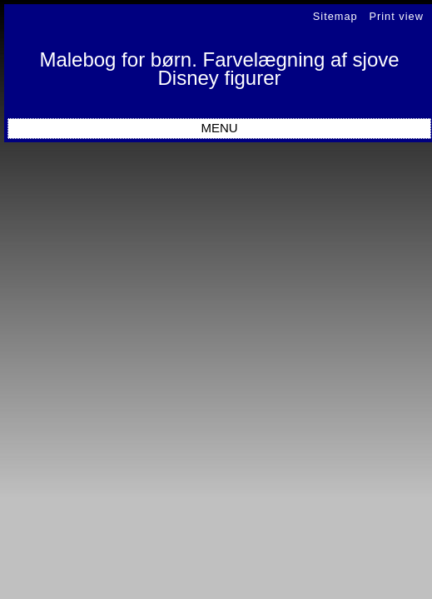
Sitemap (335, 16)
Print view (396, 16)
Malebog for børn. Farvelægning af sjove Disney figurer (219, 69)
